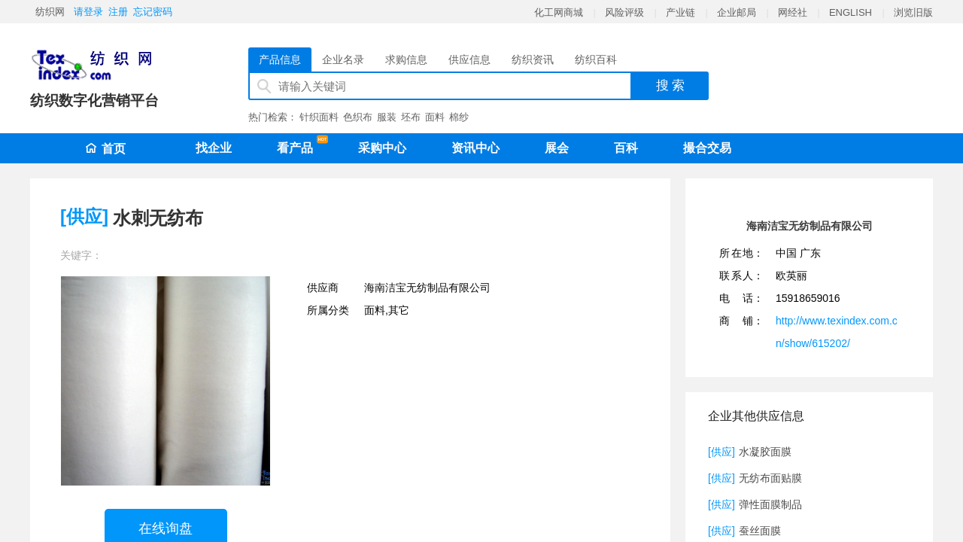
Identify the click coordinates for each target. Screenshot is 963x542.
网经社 (792, 12)
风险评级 (624, 12)
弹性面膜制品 (770, 504)
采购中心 (382, 148)
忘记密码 (152, 11)
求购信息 (406, 59)
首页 (105, 148)
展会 (557, 148)
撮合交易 (707, 148)
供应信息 (469, 59)
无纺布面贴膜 (770, 478)
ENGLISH (850, 12)
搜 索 (670, 85)
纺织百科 (596, 59)
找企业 (214, 148)
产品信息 (280, 59)
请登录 (88, 11)
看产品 (298, 145)
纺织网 (50, 11)
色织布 (357, 117)
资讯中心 (475, 148)
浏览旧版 (913, 12)
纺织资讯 (533, 59)
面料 (435, 117)
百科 (626, 148)
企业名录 (343, 59)
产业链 (680, 12)
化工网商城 (558, 12)
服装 (386, 117)
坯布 (411, 117)
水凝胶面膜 (765, 452)
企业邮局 (736, 12)
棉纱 (459, 117)
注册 (118, 11)
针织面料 (319, 117)
